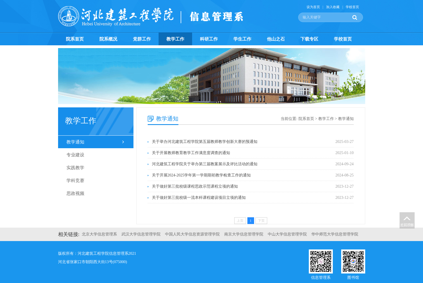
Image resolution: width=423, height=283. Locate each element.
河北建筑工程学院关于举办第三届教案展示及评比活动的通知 (204, 164)
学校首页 (352, 7)
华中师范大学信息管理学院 (334, 234)
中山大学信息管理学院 (287, 234)
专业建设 (75, 154)
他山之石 (276, 39)
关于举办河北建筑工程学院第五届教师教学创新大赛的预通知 (204, 142)
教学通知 (75, 142)
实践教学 (75, 167)
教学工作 (175, 39)
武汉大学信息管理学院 (141, 234)
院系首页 (75, 39)
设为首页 (313, 7)
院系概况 (108, 39)
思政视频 (75, 193)
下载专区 (309, 39)
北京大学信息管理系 (99, 234)
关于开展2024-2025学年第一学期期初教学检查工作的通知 (201, 175)
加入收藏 (333, 7)
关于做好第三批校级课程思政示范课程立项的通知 (195, 186)
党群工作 (142, 39)
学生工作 (242, 39)
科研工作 (209, 39)
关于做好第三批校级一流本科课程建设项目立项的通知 (199, 197)
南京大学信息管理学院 (243, 234)
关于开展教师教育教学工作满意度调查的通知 (191, 153)
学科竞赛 (75, 180)
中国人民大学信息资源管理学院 (192, 234)
